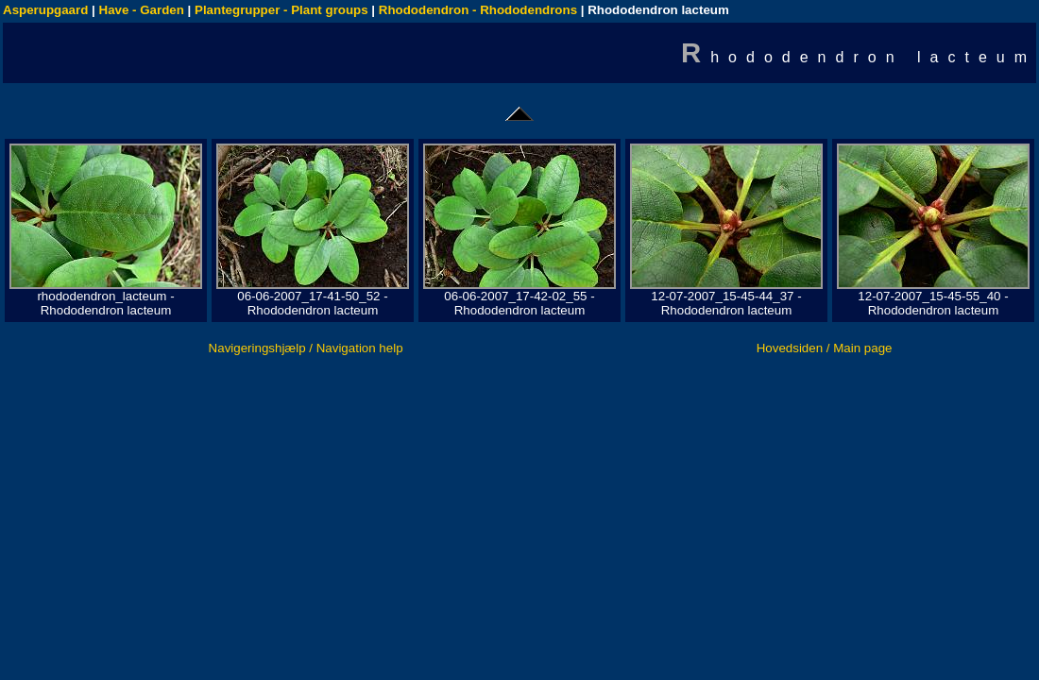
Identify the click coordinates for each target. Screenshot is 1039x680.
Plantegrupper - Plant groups (281, 10)
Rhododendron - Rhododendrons (478, 10)
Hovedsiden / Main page (825, 348)
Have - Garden (141, 10)
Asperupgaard (45, 10)
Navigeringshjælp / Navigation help (306, 348)
